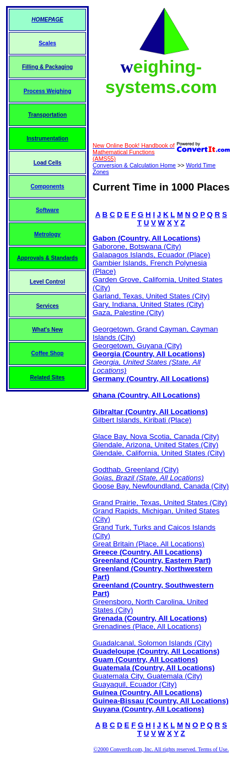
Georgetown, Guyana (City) (137, 345)
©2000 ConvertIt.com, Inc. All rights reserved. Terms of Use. (161, 749)
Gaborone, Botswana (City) (137, 246)
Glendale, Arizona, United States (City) (155, 445)
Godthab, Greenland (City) (136, 469)
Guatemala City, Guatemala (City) (147, 676)
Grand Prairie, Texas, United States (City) (160, 502)
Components (47, 186)
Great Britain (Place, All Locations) (148, 544)
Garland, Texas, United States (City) (151, 296)
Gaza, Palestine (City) (128, 312)
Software (47, 210)
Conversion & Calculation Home (134, 165)
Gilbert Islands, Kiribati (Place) (142, 420)
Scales (47, 43)
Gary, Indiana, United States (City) (148, 304)
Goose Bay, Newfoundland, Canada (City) (161, 486)
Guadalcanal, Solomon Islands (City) (152, 643)
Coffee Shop (47, 353)
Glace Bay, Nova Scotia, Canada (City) (156, 436)
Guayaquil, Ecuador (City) (135, 684)
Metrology (47, 234)
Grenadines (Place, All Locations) (147, 626)
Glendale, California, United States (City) (159, 453)
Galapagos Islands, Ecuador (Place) (151, 255)
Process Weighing (48, 91)
